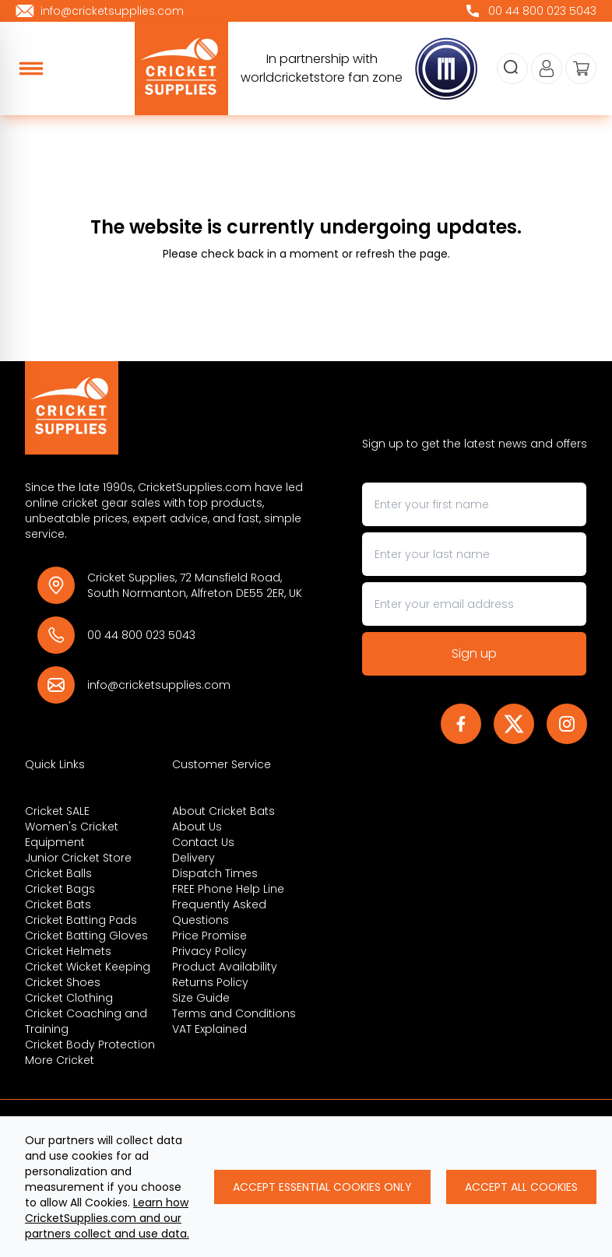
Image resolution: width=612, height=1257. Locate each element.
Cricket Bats (58, 904)
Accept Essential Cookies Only (322, 1187)
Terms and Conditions (234, 1013)
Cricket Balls (58, 873)
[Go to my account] (546, 68)
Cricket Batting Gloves (86, 935)
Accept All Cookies (521, 1187)
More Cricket (59, 1060)
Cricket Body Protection (90, 1044)
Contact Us (203, 842)
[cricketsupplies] (181, 68)
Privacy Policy (209, 951)
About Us (197, 826)
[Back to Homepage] (165, 408)
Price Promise (209, 935)
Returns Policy (210, 982)
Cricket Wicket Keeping (87, 966)
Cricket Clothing (69, 998)
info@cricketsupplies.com (158, 685)
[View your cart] (580, 68)
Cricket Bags (60, 889)
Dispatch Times (215, 873)
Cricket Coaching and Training (86, 1021)
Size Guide (201, 998)
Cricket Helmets (68, 951)
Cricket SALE (57, 811)
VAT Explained (209, 1029)
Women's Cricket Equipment (71, 834)
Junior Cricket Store (78, 858)
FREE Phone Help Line (228, 889)
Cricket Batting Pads (81, 920)
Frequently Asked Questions (219, 912)
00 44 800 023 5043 (141, 635)
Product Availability (224, 966)
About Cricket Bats (223, 811)
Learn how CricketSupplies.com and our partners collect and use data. (107, 1218)
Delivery (193, 858)
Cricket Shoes (62, 982)
